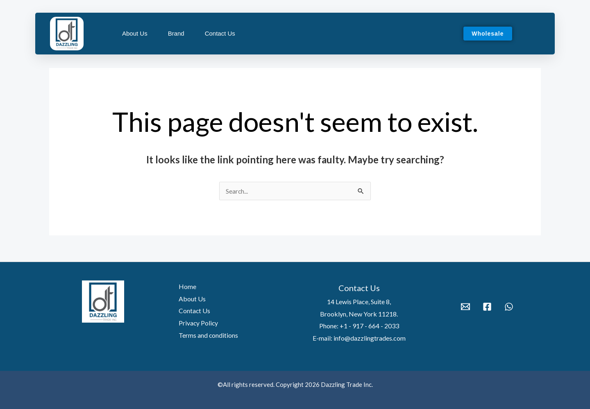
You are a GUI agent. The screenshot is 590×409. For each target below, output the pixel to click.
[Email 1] (465, 306)
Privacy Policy (197, 323)
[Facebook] (487, 306)
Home (186, 286)
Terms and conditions (207, 335)
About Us (135, 33)
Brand (176, 33)
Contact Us (220, 33)
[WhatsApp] (509, 306)
